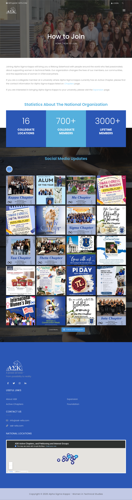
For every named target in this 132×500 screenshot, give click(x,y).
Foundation (73, 404)
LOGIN (116, 3)
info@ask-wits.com (17, 3)
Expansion (98, 89)
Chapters (69, 83)
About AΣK (11, 399)
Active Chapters (14, 404)
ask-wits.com (16, 425)
